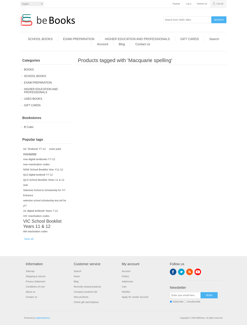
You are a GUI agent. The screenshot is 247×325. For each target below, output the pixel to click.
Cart (124, 286)
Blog (122, 44)
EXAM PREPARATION (78, 39)
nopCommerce (43, 318)
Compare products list (85, 291)
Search (219, 19)
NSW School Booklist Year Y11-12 (43, 169)
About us (30, 291)
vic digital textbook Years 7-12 (40, 210)
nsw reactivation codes (36, 164)
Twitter (181, 272)
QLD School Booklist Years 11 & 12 (43, 179)
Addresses (127, 281)
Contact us (142, 44)
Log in (188, 4)
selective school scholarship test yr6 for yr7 (44, 203)
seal (25, 185)
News (77, 276)
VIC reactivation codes (36, 215)
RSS (189, 272)
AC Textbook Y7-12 (34, 148)
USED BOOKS (33, 98)
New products (81, 297)
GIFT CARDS (189, 39)
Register (176, 4)
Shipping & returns (35, 276)
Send (209, 295)
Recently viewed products (87, 286)
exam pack (55, 149)
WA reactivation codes (35, 231)
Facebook (173, 272)
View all (28, 238)
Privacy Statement (35, 281)
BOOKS (29, 69)
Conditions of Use (35, 286)
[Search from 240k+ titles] (187, 19)
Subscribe (178, 301)
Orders (125, 276)
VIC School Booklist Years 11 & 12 (42, 224)
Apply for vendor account (135, 297)
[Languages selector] (32, 4)
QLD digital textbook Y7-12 (38, 174)
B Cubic (29, 127)
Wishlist (126, 291)
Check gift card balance (86, 302)
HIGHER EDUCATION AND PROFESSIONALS (137, 39)
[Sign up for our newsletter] (185, 295)
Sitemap (30, 271)
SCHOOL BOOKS (40, 39)
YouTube (198, 272)
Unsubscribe (193, 301)
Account (102, 44)
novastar (30, 154)
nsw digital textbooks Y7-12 (39, 159)
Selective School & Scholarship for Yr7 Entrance (44, 193)
